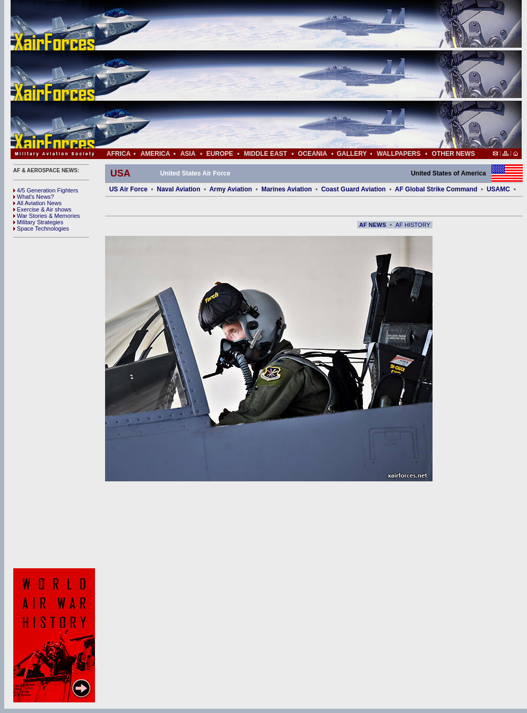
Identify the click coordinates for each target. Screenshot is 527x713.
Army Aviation (230, 189)
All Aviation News (37, 203)
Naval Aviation (178, 189)
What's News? (33, 196)
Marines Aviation (286, 189)
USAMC (498, 189)
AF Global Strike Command (436, 189)
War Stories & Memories (46, 216)
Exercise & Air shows (42, 209)
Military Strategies (38, 222)
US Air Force (128, 189)
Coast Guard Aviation (353, 189)
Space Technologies (41, 228)
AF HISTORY (412, 225)
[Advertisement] (297, 74)
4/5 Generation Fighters (46, 190)
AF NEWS (372, 225)
